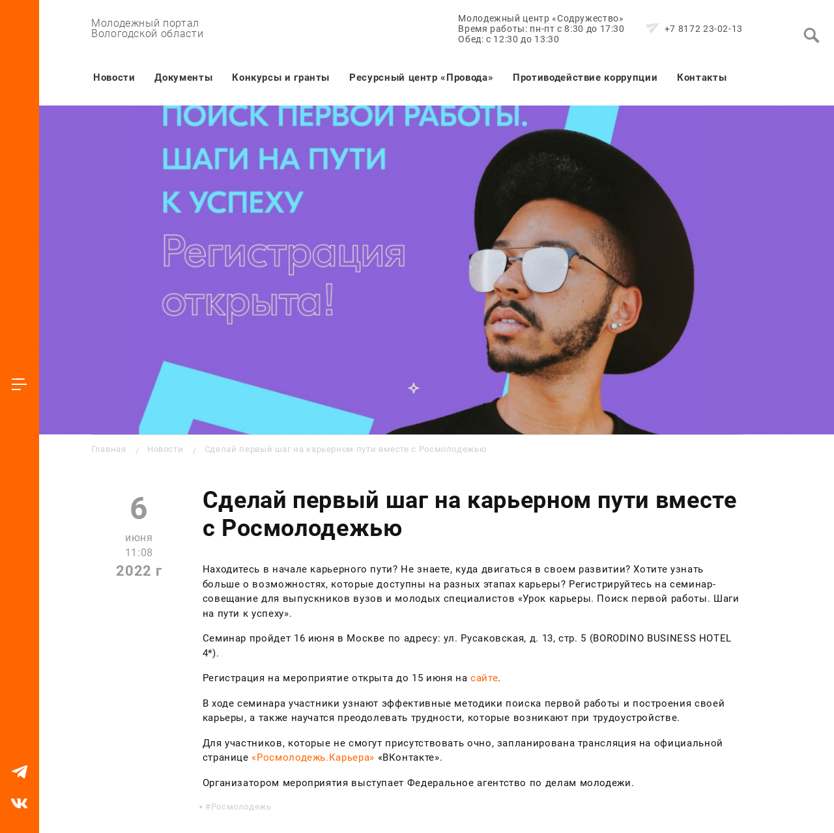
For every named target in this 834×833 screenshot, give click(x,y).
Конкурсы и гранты (281, 77)
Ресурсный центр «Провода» (421, 77)
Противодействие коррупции (585, 77)
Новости (114, 77)
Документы (183, 77)
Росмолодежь (241, 807)
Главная (108, 449)
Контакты (701, 77)
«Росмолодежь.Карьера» (313, 757)
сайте (484, 678)
